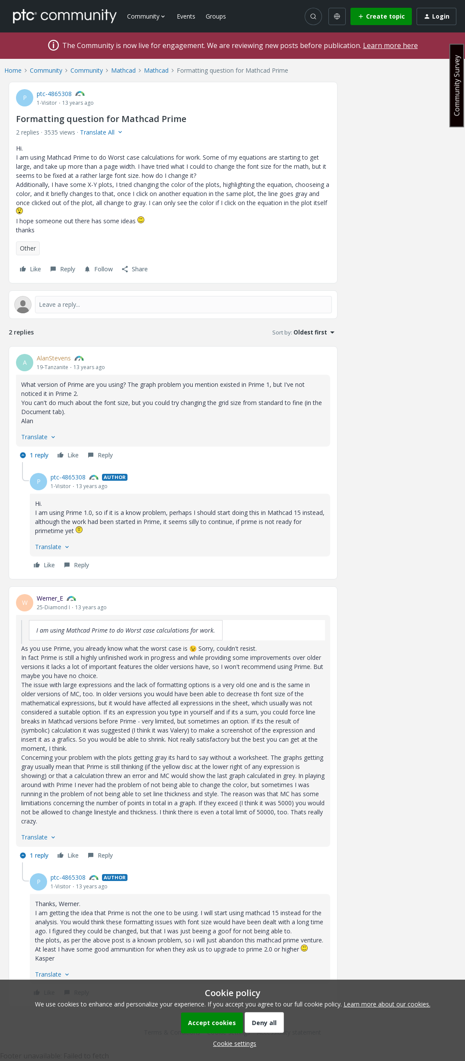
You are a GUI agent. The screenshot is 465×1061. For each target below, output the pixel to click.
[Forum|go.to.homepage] (65, 16)
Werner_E (50, 598)
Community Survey (457, 85)
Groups (216, 16)
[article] (173, 408)
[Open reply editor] (173, 304)
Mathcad (123, 70)
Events (186, 16)
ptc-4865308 (54, 94)
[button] (381, 16)
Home (13, 70)
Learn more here (390, 45)
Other (28, 248)
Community (46, 70)
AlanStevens (54, 358)
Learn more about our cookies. (387, 1004)
